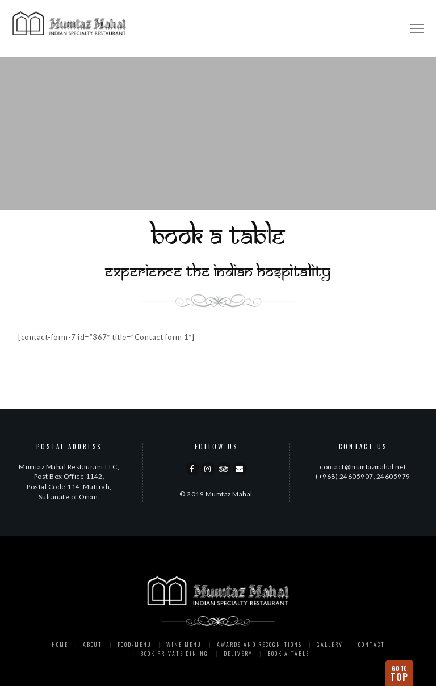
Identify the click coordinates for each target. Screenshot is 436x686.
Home (60, 644)
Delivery (238, 653)
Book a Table (288, 653)
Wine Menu (184, 644)
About (92, 644)
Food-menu (135, 644)
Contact (371, 644)
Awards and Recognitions (259, 644)
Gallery (330, 644)
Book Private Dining (174, 653)
